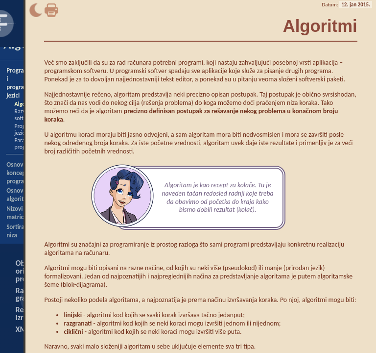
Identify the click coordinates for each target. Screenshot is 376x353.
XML (23, 329)
